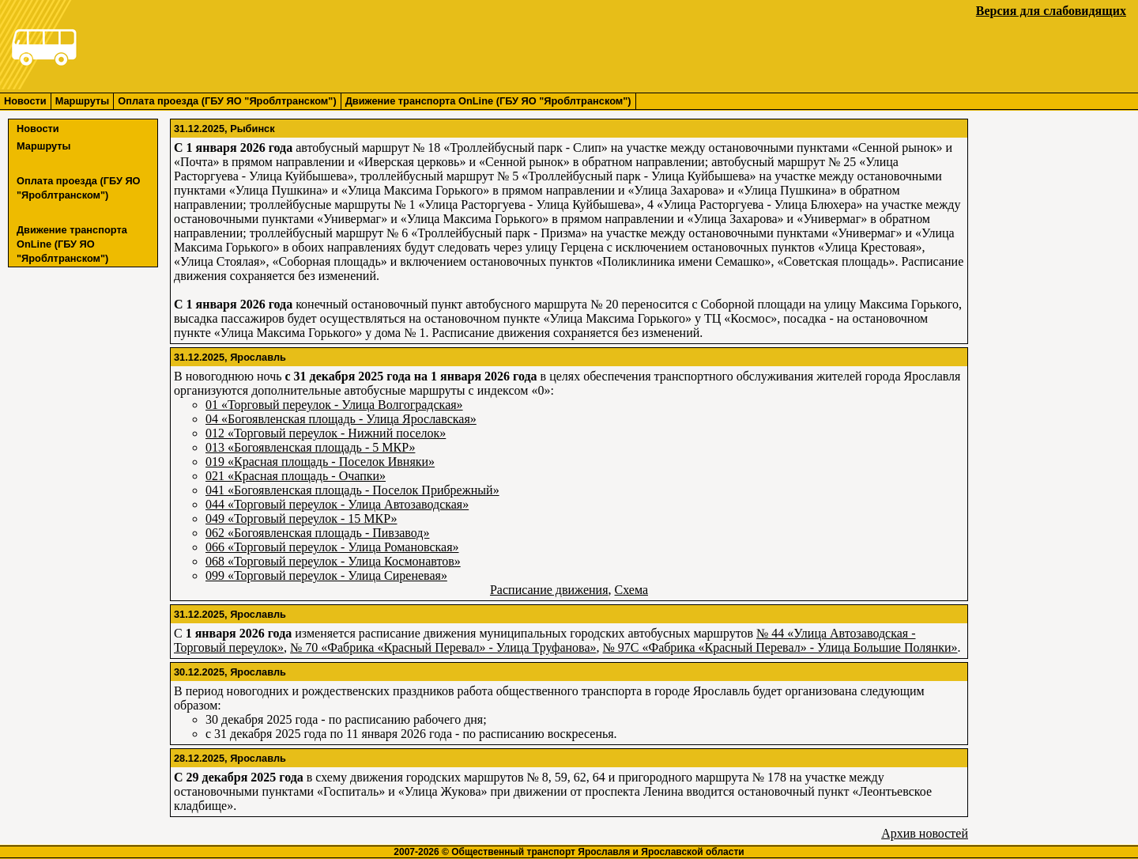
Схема (632, 589)
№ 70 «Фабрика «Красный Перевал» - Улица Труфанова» (443, 647)
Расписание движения (549, 589)
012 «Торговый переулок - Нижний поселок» (325, 433)
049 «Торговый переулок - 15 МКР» (301, 518)
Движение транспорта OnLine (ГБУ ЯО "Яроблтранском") (488, 101)
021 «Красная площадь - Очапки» (295, 475)
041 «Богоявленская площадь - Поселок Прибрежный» (352, 490)
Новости (25, 101)
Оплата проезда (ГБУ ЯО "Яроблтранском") (227, 101)
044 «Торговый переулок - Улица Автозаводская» (337, 504)
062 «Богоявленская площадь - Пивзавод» (317, 532)
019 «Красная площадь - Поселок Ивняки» (320, 461)
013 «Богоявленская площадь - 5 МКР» (310, 447)
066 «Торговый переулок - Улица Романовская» (332, 547)
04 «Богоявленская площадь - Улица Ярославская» (341, 419)
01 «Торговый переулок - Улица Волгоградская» (334, 404)
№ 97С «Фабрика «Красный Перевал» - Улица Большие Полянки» (780, 647)
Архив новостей (924, 833)
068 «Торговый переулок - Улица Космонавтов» (333, 561)
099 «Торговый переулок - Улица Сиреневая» (326, 575)
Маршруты (82, 101)
